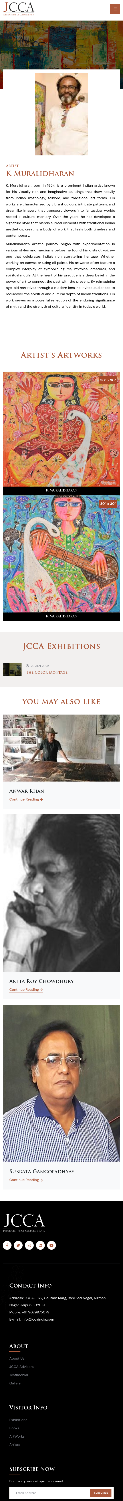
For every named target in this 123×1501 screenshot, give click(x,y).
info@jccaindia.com (38, 1319)
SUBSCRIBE (101, 1493)
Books (14, 1428)
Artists (14, 1444)
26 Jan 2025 (37, 666)
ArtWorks (17, 1436)
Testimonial (18, 1375)
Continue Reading (26, 800)
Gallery (15, 1383)
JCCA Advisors (21, 1366)
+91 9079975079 (35, 1312)
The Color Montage (46, 673)
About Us (16, 1358)
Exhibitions (18, 1419)
